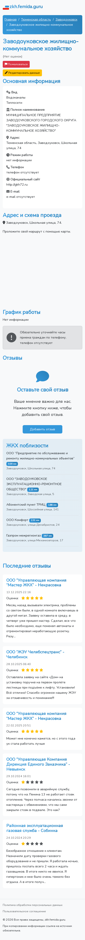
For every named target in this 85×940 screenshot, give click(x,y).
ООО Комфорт (17, 520)
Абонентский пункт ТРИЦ (26, 504)
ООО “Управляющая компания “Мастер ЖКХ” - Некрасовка (36, 583)
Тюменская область (36, 19)
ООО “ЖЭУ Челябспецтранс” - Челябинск (35, 654)
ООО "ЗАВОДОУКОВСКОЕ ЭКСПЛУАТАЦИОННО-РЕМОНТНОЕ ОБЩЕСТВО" (34, 484)
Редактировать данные (22, 73)
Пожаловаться (16, 64)
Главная (11, 19)
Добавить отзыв (42, 429)
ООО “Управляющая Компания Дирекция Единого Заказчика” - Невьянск (38, 764)
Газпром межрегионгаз (23, 535)
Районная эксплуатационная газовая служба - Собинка (34, 828)
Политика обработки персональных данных (33, 905)
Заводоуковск (66, 19)
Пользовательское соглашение (24, 911)
